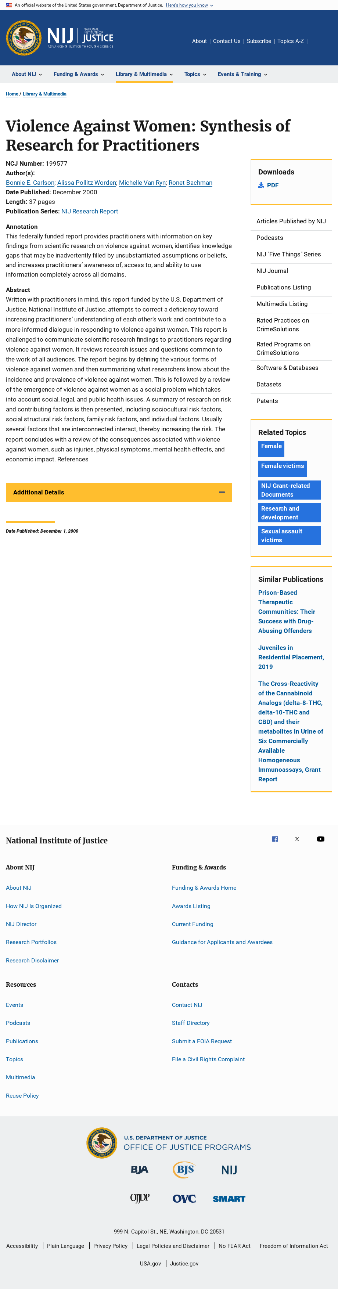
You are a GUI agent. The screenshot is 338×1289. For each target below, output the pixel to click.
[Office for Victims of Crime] (184, 1204)
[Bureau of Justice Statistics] (185, 1180)
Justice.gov (184, 1263)
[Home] (80, 38)
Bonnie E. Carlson (30, 182)
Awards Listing (191, 905)
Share (319, 46)
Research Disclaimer (32, 960)
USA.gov (150, 1263)
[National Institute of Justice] (229, 1175)
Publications (22, 1041)
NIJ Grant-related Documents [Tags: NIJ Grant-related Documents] (285, 490)
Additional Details (38, 492)
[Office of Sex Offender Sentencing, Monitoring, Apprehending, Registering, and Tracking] (229, 1203)
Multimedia (20, 1077)
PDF (272, 185)
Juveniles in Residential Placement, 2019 (291, 657)
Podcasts (18, 1022)
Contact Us (227, 41)
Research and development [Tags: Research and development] (280, 513)
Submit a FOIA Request (202, 1041)
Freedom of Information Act (294, 1246)
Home (12, 94)
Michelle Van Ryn (142, 182)
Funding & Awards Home (204, 887)
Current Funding (192, 924)
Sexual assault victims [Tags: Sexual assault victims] (281, 536)
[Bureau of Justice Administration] (139, 1175)
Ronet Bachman (190, 182)
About (199, 41)
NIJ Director (21, 924)
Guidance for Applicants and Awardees (222, 942)
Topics (14, 1059)
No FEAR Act (235, 1246)
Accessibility (22, 1246)
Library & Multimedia (44, 94)
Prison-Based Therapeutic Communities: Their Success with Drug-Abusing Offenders (286, 611)
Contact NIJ (187, 1004)
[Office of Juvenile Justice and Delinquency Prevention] (140, 1205)
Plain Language (65, 1246)
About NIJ (19, 887)
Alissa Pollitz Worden (86, 182)
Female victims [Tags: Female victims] (282, 465)
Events (14, 1004)
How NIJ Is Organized (34, 905)
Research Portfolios (31, 942)
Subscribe (259, 41)
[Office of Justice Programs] (24, 38)
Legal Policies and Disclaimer (173, 1246)
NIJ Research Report (89, 211)
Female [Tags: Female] (271, 446)
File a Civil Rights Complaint (208, 1059)
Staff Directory (191, 1022)
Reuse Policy (22, 1095)
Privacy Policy (110, 1246)
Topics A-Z (290, 41)
